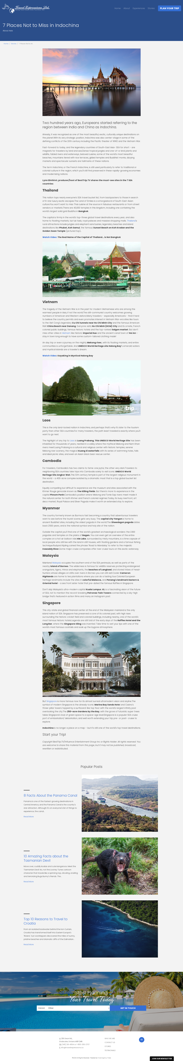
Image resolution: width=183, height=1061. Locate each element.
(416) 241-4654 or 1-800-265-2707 (75, 1044)
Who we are (110, 1038)
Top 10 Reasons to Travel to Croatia (45, 921)
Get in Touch (128, 1008)
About (127, 8)
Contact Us (110, 1042)
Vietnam (66, 333)
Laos (72, 440)
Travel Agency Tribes (104, 1058)
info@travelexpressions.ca (72, 1047)
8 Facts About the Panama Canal (50, 795)
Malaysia (56, 562)
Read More (29, 816)
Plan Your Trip (169, 8)
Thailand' (131, 220)
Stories (151, 8)
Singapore (51, 701)
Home (117, 8)
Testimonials (110, 1050)
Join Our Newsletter (162, 1058)
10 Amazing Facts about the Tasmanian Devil (46, 858)
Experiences (139, 8)
